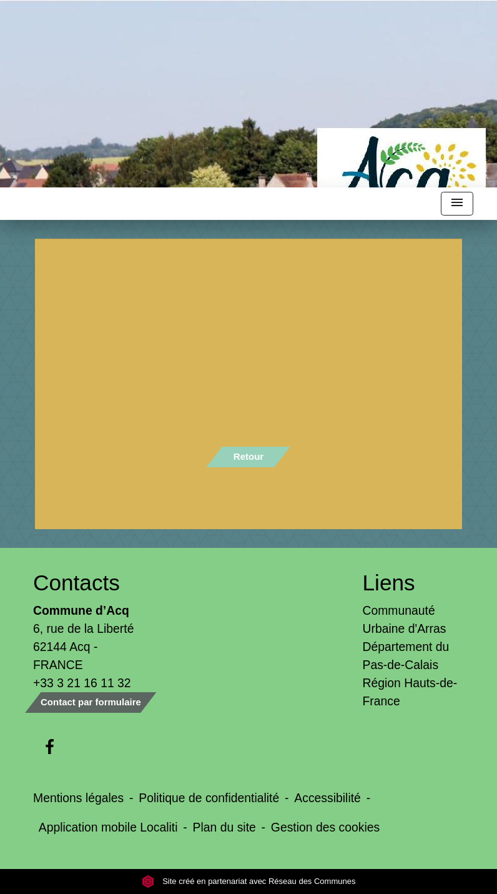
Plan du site (224, 827)
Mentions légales (78, 798)
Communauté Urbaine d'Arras (404, 619)
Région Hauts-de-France (410, 692)
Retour (248, 456)
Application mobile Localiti (108, 827)
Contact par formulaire (91, 702)
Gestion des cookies (325, 827)
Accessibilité (327, 798)
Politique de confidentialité (209, 798)
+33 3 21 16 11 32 (82, 683)
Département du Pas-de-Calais (406, 656)
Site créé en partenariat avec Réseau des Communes (249, 881)
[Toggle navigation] (457, 204)
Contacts (76, 582)
